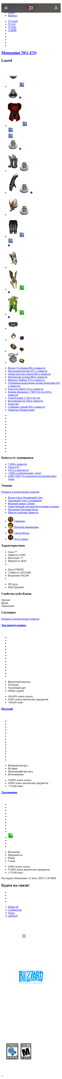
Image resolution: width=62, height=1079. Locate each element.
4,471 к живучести (18, 470)
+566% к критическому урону (24, 473)
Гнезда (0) (13, 467)
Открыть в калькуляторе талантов (20, 491)
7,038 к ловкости (17, 464)
